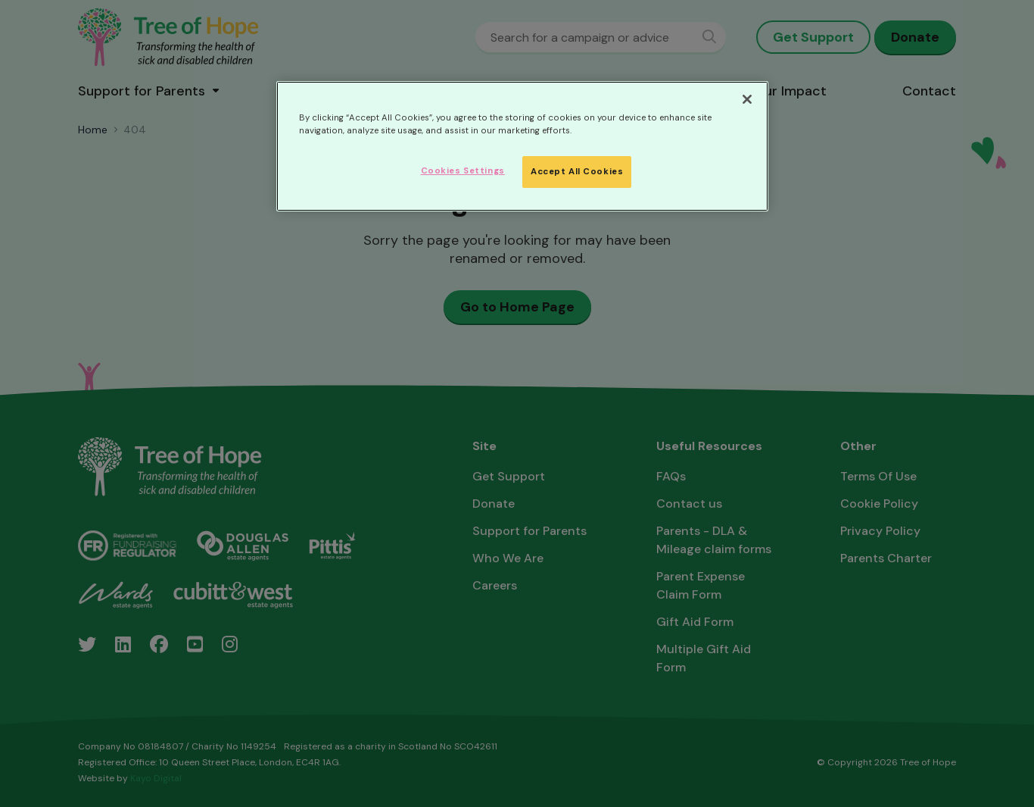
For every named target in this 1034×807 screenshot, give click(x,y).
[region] (522, 146)
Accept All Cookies (577, 171)
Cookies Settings (463, 171)
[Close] (747, 99)
